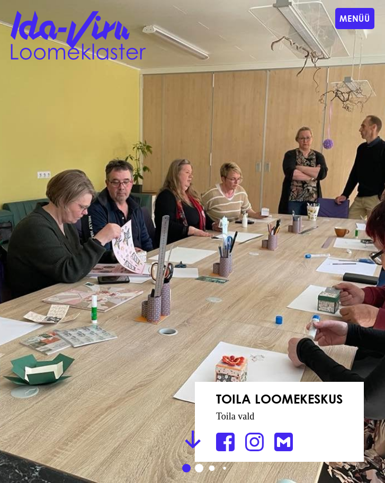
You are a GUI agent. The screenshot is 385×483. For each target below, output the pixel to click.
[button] (186, 468)
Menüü (354, 18)
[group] (192, 241)
